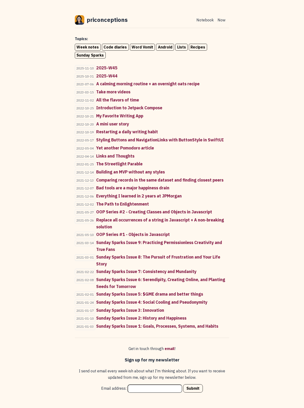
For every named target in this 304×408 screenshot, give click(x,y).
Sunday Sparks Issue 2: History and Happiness (141, 318)
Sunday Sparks (90, 55)
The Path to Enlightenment (122, 204)
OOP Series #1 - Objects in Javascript (133, 234)
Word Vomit (142, 47)
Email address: (141, 388)
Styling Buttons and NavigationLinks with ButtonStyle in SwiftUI (160, 140)
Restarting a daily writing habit (127, 131)
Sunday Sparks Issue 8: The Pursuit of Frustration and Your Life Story (158, 260)
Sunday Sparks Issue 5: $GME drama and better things (149, 294)
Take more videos (113, 92)
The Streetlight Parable (119, 164)
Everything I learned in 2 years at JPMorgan (139, 196)
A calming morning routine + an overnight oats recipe (148, 83)
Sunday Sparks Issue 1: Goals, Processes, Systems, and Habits (157, 326)
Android (165, 47)
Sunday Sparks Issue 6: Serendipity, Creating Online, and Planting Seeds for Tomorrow (160, 283)
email (170, 348)
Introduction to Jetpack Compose (129, 107)
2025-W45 (107, 68)
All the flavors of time (117, 100)
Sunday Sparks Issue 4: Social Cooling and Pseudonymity (151, 302)
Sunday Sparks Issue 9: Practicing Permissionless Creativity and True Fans (159, 246)
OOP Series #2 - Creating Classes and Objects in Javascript (154, 212)
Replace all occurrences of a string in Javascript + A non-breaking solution (160, 223)
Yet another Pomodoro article (125, 148)
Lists (181, 47)
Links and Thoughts (115, 156)
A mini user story (112, 124)
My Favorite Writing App (119, 116)
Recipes (197, 47)
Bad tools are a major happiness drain (132, 188)
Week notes (87, 47)
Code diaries (115, 47)
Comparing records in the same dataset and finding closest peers (159, 180)
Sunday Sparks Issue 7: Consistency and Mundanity (146, 271)
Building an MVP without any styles (130, 172)
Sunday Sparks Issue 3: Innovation (130, 310)
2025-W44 (107, 76)
